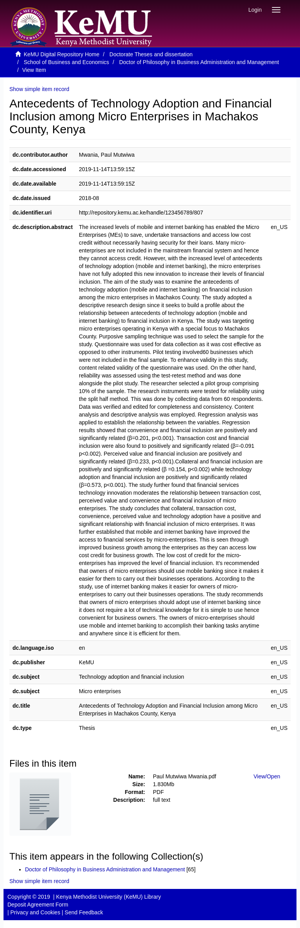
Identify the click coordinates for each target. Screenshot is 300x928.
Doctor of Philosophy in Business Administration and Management (199, 62)
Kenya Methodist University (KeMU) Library (108, 897)
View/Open (267, 776)
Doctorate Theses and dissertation (151, 54)
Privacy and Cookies (36, 912)
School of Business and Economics (66, 62)
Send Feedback (84, 912)
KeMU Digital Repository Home (62, 54)
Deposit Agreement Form (37, 904)
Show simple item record (39, 89)
